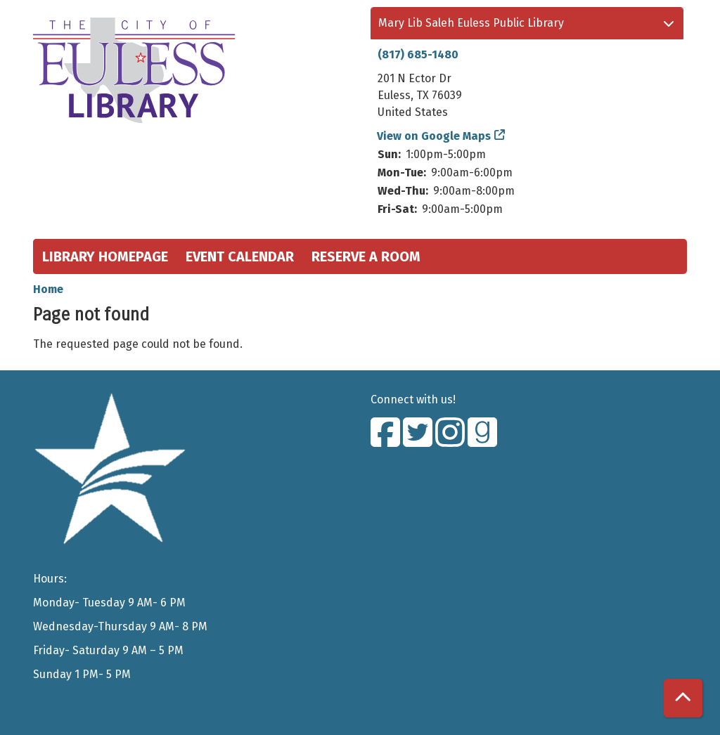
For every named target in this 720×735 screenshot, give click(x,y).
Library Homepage (105, 256)
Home (48, 289)
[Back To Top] (683, 698)
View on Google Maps (434, 136)
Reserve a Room (365, 256)
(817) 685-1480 (418, 54)
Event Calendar (240, 256)
